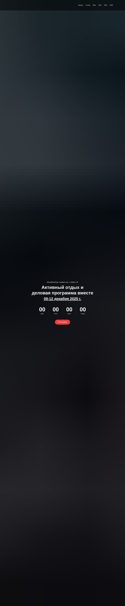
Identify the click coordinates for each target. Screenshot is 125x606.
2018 (111, 5)
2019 (105, 5)
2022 (99, 5)
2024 (94, 5)
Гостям (88, 5)
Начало (80, 5)
